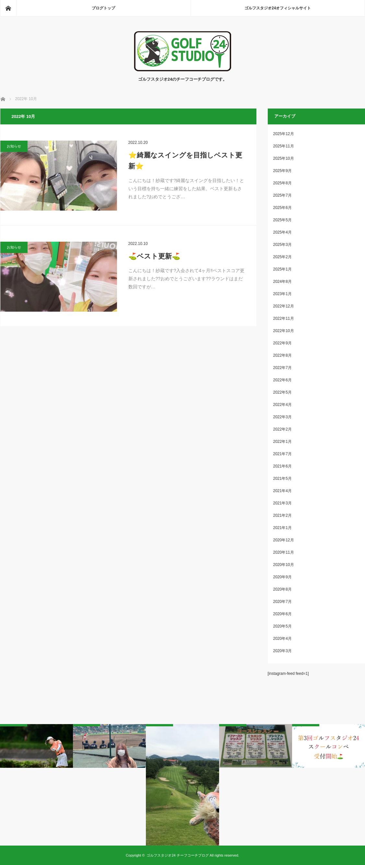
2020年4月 (282, 638)
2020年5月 (282, 626)
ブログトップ (103, 8)
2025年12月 (283, 134)
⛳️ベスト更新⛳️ (154, 256)
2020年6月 (282, 614)
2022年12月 (283, 306)
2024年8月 (282, 281)
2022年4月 (282, 404)
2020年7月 (282, 601)
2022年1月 (282, 441)
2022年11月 (283, 318)
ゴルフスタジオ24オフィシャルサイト (277, 8)
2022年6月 (282, 380)
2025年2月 (282, 257)
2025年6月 (282, 207)
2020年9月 (282, 577)
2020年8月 (282, 589)
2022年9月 (282, 343)
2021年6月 (282, 466)
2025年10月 (283, 158)
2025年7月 (282, 195)
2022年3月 (282, 417)
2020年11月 (283, 552)
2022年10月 (283, 331)
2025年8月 (282, 183)
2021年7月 (282, 454)
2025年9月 (282, 170)
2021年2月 (282, 515)
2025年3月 (282, 244)
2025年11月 (283, 146)
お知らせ (14, 146)
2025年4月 (282, 232)
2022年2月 (282, 429)
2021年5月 (282, 478)
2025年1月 (282, 269)
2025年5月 (282, 220)
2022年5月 (282, 392)
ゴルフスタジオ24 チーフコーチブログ (177, 855)
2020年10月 (283, 564)
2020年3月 (282, 651)
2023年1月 (282, 294)
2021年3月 (282, 503)
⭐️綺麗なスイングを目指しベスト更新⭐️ (185, 160)
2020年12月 (283, 540)
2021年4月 (282, 491)
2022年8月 (282, 355)
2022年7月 (282, 367)
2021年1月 (282, 527)
